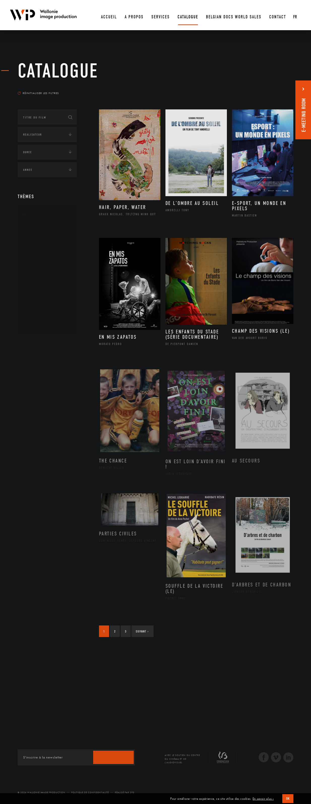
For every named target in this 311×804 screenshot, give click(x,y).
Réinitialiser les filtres (38, 93)
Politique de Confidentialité (90, 792)
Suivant (142, 631)
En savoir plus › (263, 798)
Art (25, 213)
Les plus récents (280, 88)
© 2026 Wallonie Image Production (41, 792)
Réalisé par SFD (124, 792)
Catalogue (58, 70)
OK (288, 798)
